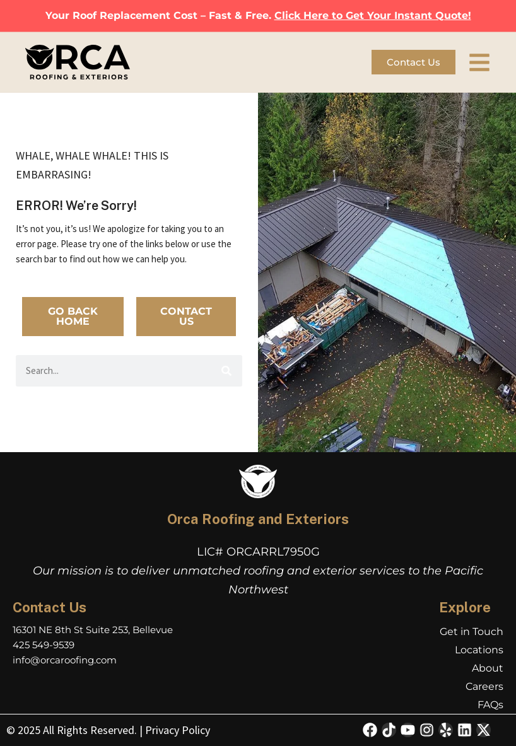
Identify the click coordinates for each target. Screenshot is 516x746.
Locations (479, 650)
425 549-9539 (43, 645)
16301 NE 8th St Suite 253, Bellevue (93, 630)
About (487, 668)
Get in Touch (471, 632)
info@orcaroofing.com (65, 660)
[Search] (226, 371)
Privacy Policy (177, 730)
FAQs (490, 705)
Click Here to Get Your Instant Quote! (372, 15)
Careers (484, 686)
